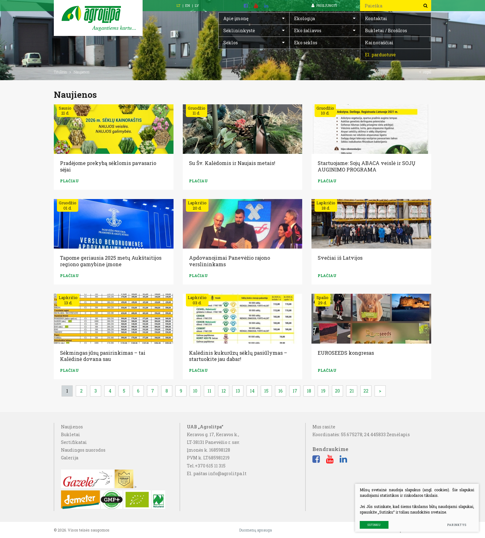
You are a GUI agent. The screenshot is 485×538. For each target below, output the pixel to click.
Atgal (425, 71)
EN (187, 5)
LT (178, 5)
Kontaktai (376, 18)
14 (252, 391)
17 (295, 391)
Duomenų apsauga (255, 529)
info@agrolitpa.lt (227, 473)
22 (365, 391)
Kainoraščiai (379, 43)
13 (238, 391)
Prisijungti (324, 5)
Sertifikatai (74, 442)
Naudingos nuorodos (83, 450)
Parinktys (456, 525)
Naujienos (72, 427)
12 (223, 391)
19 (323, 391)
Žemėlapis (398, 434)
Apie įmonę (235, 18)
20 (337, 391)
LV (197, 5)
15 (266, 391)
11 (209, 391)
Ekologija (304, 18)
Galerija (69, 458)
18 (309, 391)
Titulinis (60, 71)
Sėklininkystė (239, 30)
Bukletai (70, 434)
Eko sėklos (305, 43)
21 (352, 391)
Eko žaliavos (307, 30)
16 (280, 391)
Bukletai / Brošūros (386, 30)
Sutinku (373, 525)
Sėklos (230, 43)
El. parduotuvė (380, 55)
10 (195, 391)
